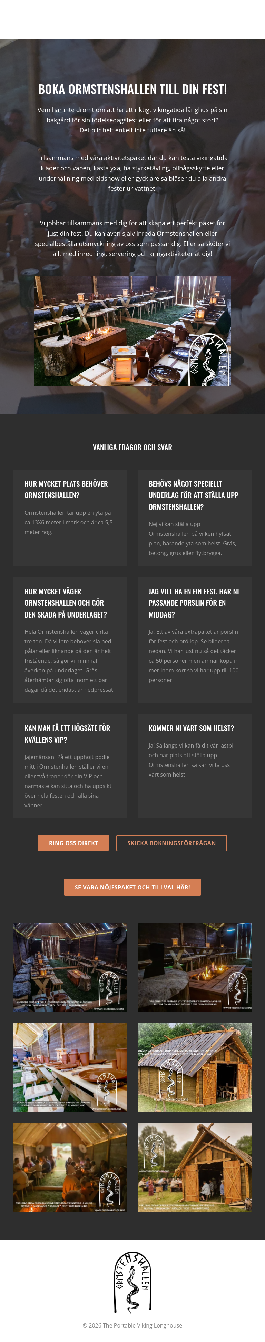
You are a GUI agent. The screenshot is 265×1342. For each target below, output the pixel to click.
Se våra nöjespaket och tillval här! (132, 887)
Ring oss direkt (73, 843)
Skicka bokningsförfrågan (171, 843)
